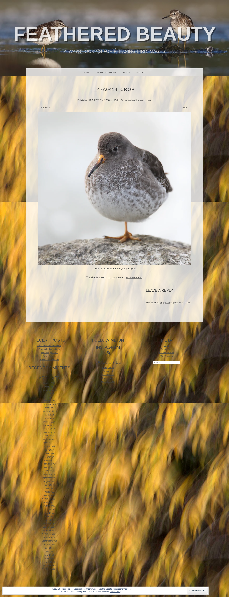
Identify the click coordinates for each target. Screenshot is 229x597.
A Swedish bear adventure (49, 345)
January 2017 (49, 467)
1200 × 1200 (111, 100)
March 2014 (49, 562)
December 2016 (49, 471)
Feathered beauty (114, 34)
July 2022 (49, 397)
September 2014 (49, 541)
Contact (140, 72)
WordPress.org (166, 356)
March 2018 (49, 429)
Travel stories (108, 378)
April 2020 (49, 408)
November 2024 (49, 390)
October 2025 (49, 383)
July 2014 (49, 548)
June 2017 (49, 453)
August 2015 (49, 506)
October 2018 (49, 422)
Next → (187, 108)
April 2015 (49, 516)
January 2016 (49, 495)
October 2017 (49, 443)
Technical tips (108, 374)
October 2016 (49, 474)
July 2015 (49, 509)
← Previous (44, 108)
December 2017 (49, 436)
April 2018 (49, 425)
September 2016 (49, 478)
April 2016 (49, 492)
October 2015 (49, 502)
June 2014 (49, 551)
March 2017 (49, 460)
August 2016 (49, 481)
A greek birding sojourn (49, 349)
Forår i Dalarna (49, 356)
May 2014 (49, 555)
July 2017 (49, 450)
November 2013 (49, 569)
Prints (126, 72)
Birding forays (108, 367)
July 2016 (49, 485)
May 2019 (49, 418)
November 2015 (49, 499)
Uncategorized (108, 381)
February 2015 (49, 523)
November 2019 (49, 411)
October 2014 (49, 537)
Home (87, 72)
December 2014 (49, 530)
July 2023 (49, 394)
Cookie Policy (115, 592)
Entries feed (166, 349)
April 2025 (49, 387)
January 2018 (49, 432)
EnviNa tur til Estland (49, 359)
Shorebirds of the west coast (136, 100)
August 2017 (49, 446)
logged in (165, 302)
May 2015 (49, 513)
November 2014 (49, 534)
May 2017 (49, 457)
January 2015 (49, 527)
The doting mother (49, 352)
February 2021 (49, 404)
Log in (166, 345)
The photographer (106, 72)
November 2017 (49, 439)
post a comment (133, 277)
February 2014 (49, 565)
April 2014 (49, 558)
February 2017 (49, 464)
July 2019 (49, 415)
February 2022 (49, 401)
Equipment (108, 371)
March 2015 (49, 520)
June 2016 (49, 488)
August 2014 (49, 544)
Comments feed (166, 352)
